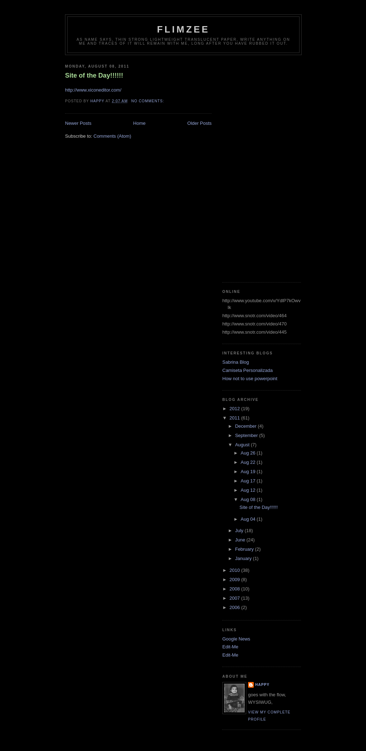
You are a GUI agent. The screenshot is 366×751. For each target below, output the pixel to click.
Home (139, 123)
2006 (235, 607)
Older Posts (199, 123)
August (243, 444)
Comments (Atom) (112, 136)
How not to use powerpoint (249, 378)
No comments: (148, 101)
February (245, 549)
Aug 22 (249, 462)
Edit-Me (230, 646)
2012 (235, 408)
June (241, 540)
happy (262, 685)
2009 (235, 579)
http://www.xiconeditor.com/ (93, 90)
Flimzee (183, 29)
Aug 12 (249, 490)
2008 (235, 589)
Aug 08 (249, 499)
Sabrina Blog (235, 362)
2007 (235, 598)
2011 (235, 418)
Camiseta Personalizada (247, 370)
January (244, 558)
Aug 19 (249, 471)
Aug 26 (249, 453)
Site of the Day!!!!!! (94, 75)
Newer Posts (78, 123)
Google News (236, 639)
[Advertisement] (251, 166)
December (246, 426)
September (247, 435)
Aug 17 (249, 481)
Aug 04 (249, 519)
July (240, 530)
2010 (235, 570)
